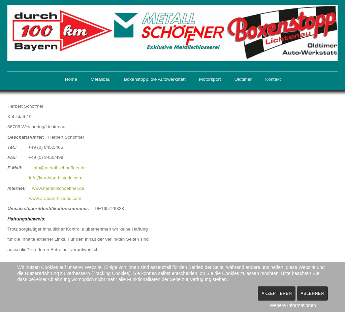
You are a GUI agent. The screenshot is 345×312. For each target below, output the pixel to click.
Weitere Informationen (293, 305)
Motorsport (210, 79)
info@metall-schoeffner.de (59, 167)
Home (71, 79)
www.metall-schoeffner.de (58, 187)
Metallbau (101, 79)
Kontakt (273, 79)
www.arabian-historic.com (55, 197)
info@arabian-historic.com (55, 177)
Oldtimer (243, 79)
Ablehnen (312, 293)
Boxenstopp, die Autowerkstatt (155, 79)
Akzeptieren (276, 293)
